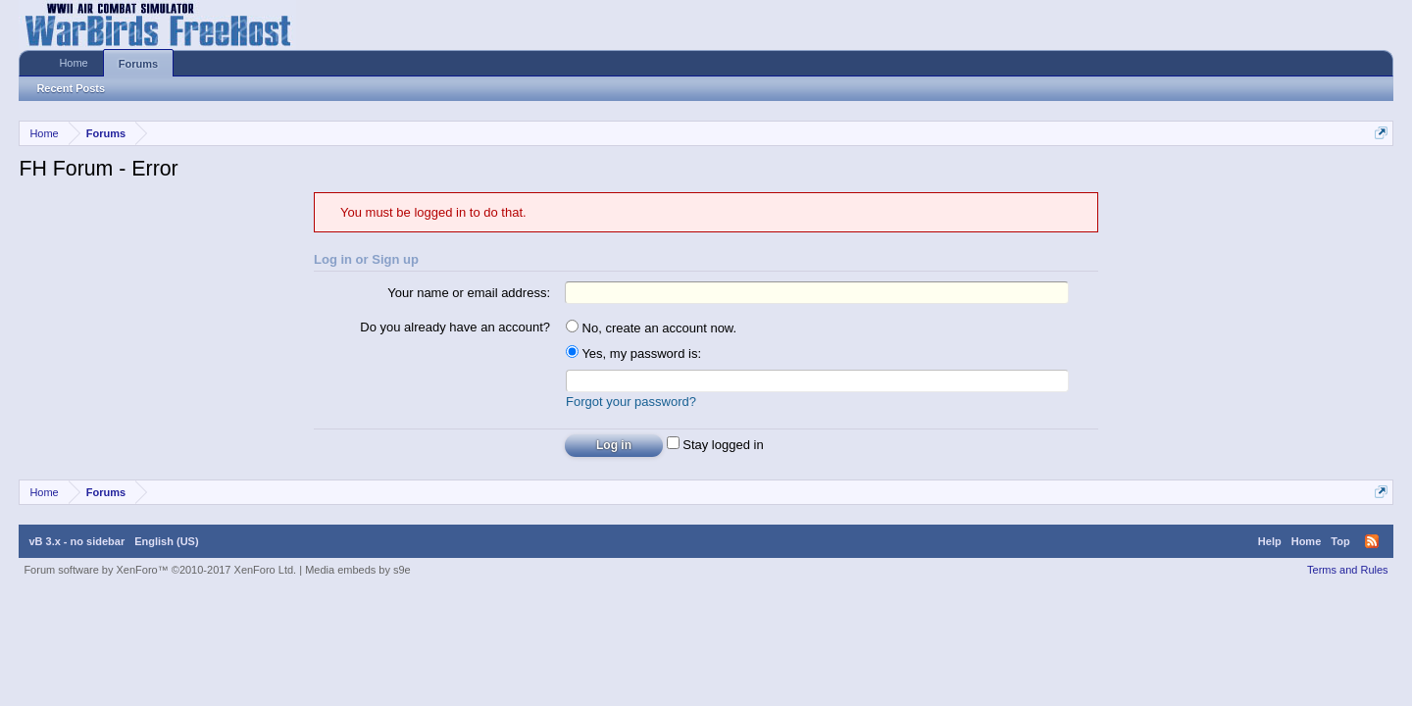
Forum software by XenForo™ (160, 570)
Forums (138, 64)
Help (1270, 541)
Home (73, 63)
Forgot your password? (631, 401)
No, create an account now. (651, 328)
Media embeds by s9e (358, 570)
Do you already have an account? (455, 327)
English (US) (166, 541)
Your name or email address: (468, 292)
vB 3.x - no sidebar (76, 541)
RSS (1372, 541)
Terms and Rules (1347, 570)
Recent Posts (70, 88)
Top (1340, 541)
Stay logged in (715, 444)
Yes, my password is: (633, 353)
